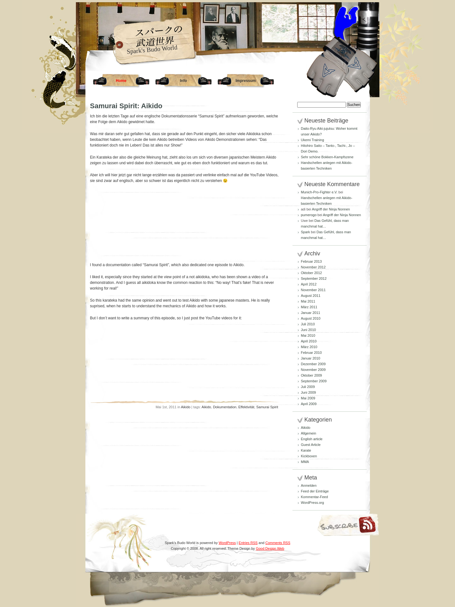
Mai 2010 (308, 335)
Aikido (185, 407)
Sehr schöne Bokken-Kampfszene (327, 157)
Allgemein (308, 433)
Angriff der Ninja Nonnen (331, 209)
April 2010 (309, 341)
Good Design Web (270, 548)
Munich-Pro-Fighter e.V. (319, 192)
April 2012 (309, 284)
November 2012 (313, 267)
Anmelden (309, 485)
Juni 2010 (308, 330)
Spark (305, 232)
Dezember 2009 (313, 364)
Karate (306, 450)
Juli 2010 (308, 324)
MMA (305, 462)
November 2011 (313, 290)
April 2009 (309, 404)
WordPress (227, 543)
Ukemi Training (312, 140)
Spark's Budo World (151, 49)
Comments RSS (277, 543)
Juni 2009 (308, 392)
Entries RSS (248, 543)
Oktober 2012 (311, 273)
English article (312, 439)
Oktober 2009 (311, 375)
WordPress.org (312, 502)
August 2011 (311, 295)
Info (183, 80)
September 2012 (314, 278)
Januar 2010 (310, 358)
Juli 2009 (308, 387)
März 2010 (309, 347)
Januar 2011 (310, 313)
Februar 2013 (311, 261)
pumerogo (309, 215)
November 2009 (313, 370)
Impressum (246, 80)
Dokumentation (225, 407)
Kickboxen (309, 456)
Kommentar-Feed (314, 497)
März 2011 (309, 307)
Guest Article (311, 445)
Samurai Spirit (267, 407)
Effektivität (246, 407)
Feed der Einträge (315, 491)
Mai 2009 (308, 398)
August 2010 (311, 318)
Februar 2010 (311, 352)
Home (121, 80)
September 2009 (314, 381)
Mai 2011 (308, 301)
